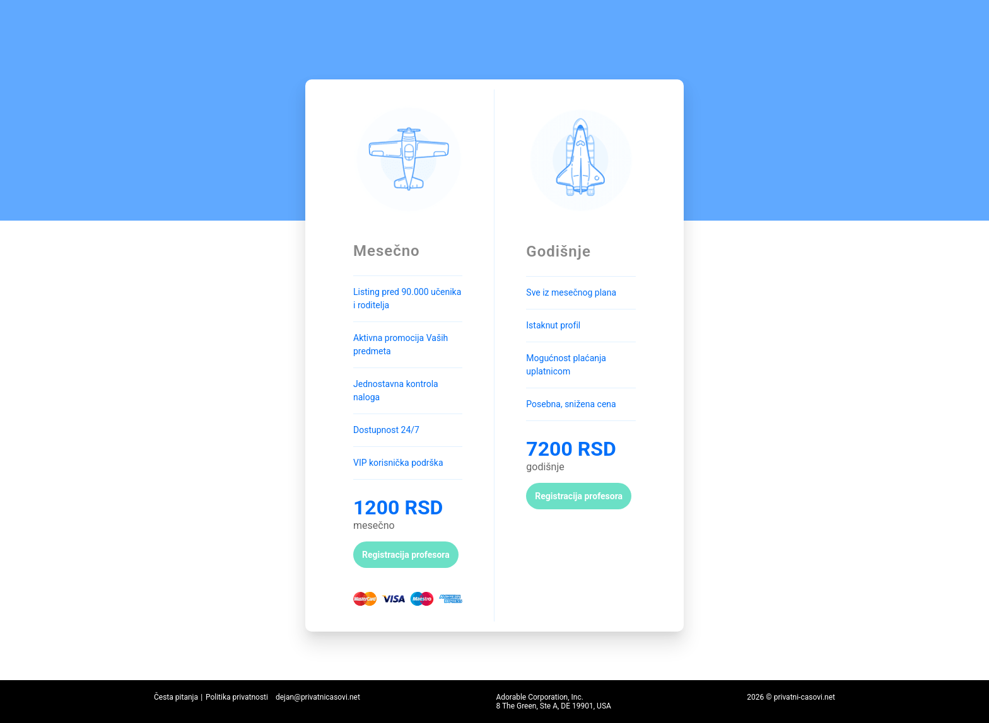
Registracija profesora (406, 555)
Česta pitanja (176, 697)
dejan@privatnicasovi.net (318, 697)
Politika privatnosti (237, 697)
